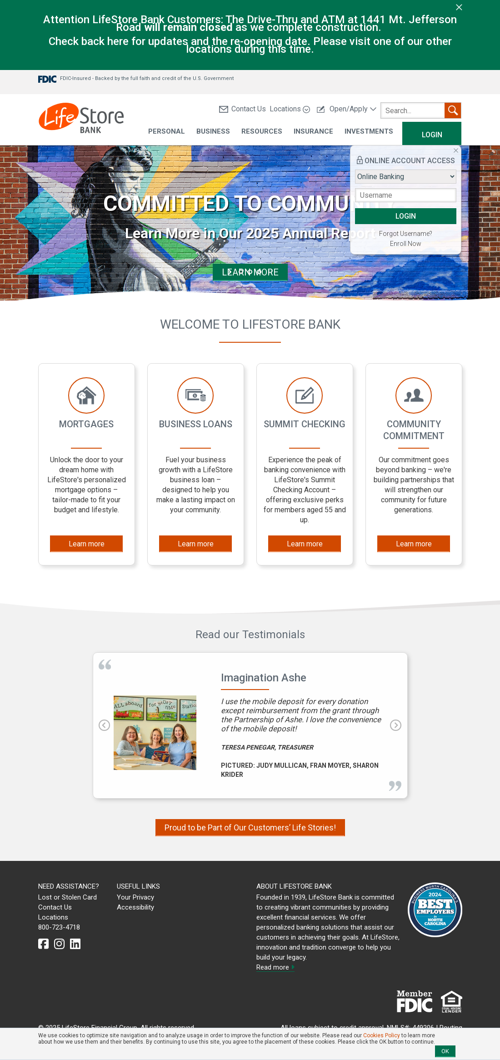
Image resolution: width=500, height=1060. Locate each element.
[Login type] (405, 177)
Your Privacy (135, 897)
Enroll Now (405, 243)
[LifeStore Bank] (81, 119)
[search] (421, 110)
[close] (459, 6)
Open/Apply (347, 109)
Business (213, 131)
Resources (261, 131)
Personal (166, 131)
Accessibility (135, 907)
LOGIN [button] (405, 216)
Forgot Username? (405, 233)
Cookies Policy (381, 1035)
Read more (275, 967)
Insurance (313, 131)
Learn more (87, 544)
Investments (369, 131)
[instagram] (59, 944)
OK (445, 1051)
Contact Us (242, 109)
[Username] (405, 195)
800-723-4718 (59, 927)
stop (269, 271)
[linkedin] (75, 944)
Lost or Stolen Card (67, 897)
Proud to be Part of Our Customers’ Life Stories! (250, 827)
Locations (290, 109)
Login (432, 134)
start (230, 271)
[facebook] (43, 944)
